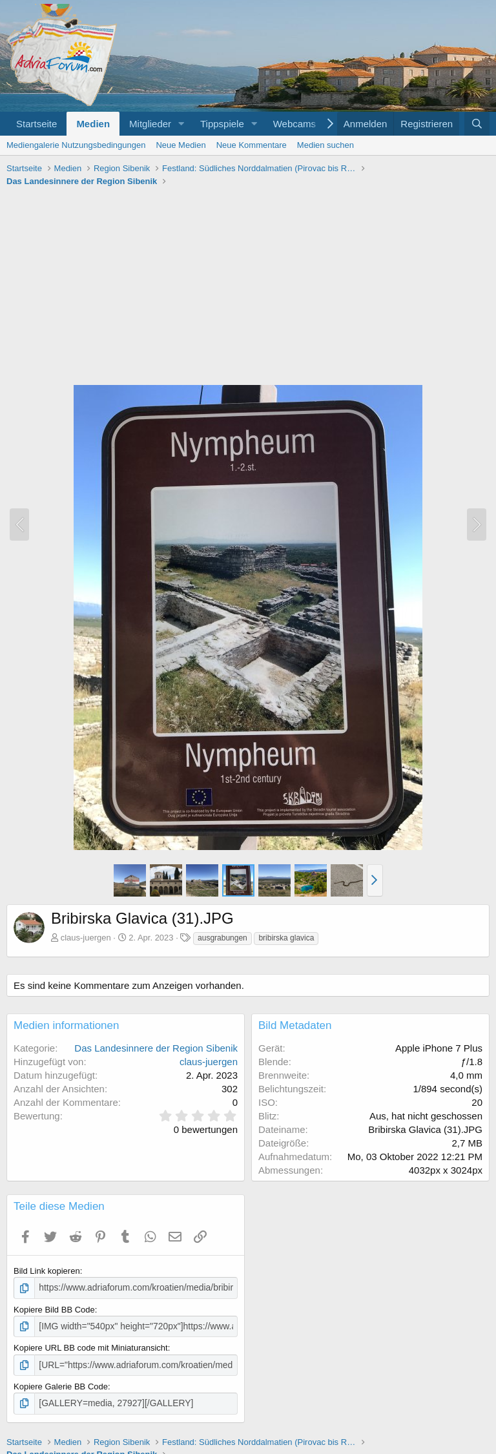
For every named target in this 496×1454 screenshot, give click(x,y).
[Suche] (477, 124)
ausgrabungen (222, 937)
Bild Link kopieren (47, 1271)
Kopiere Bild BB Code (54, 1309)
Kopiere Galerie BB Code (61, 1384)
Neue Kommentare (251, 145)
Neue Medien (180, 145)
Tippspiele (222, 123)
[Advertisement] (248, 287)
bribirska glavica (286, 937)
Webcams (294, 123)
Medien (93, 123)
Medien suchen (325, 145)
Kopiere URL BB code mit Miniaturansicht (91, 1346)
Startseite (36, 123)
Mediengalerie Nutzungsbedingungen (75, 145)
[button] (181, 124)
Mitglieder (150, 123)
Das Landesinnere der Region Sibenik (156, 1048)
